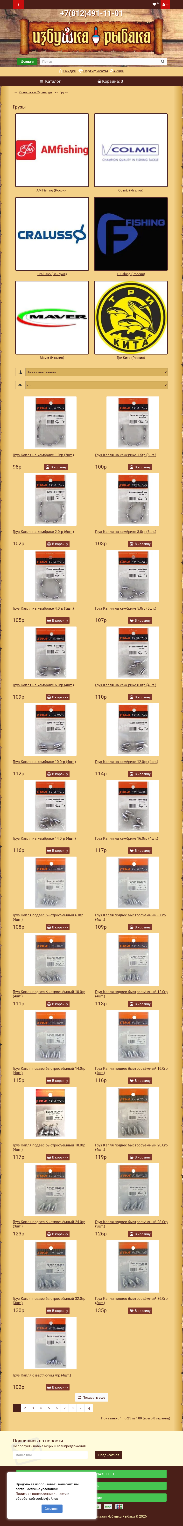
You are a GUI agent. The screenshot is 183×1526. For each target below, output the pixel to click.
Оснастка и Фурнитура (35, 92)
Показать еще (91, 1397)
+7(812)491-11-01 (91, 13)
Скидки (67, 71)
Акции (117, 71)
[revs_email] (50, 1455)
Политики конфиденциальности (41, 1494)
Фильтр (27, 62)
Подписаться (108, 1455)
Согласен (52, 1509)
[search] (99, 61)
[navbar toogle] (18, 4)
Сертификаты (93, 71)
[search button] (163, 61)
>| (88, 1408)
